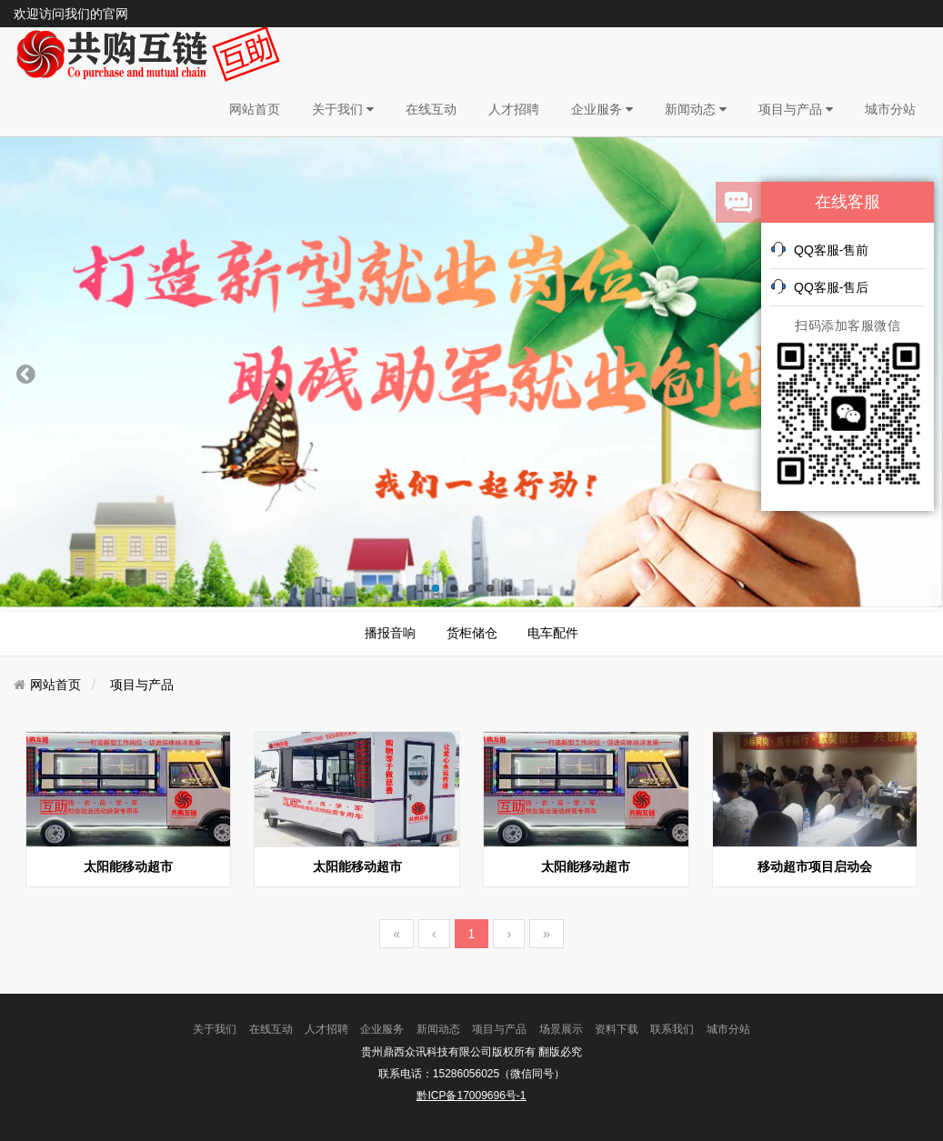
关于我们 (343, 109)
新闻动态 (696, 109)
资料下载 (616, 1029)
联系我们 (672, 1029)
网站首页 (254, 109)
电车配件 (552, 633)
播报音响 (390, 633)
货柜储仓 (471, 633)
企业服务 (602, 109)
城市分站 (890, 109)
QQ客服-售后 (819, 286)
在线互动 (431, 109)
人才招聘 (513, 109)
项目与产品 (795, 109)
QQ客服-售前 (819, 249)
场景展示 (561, 1029)
